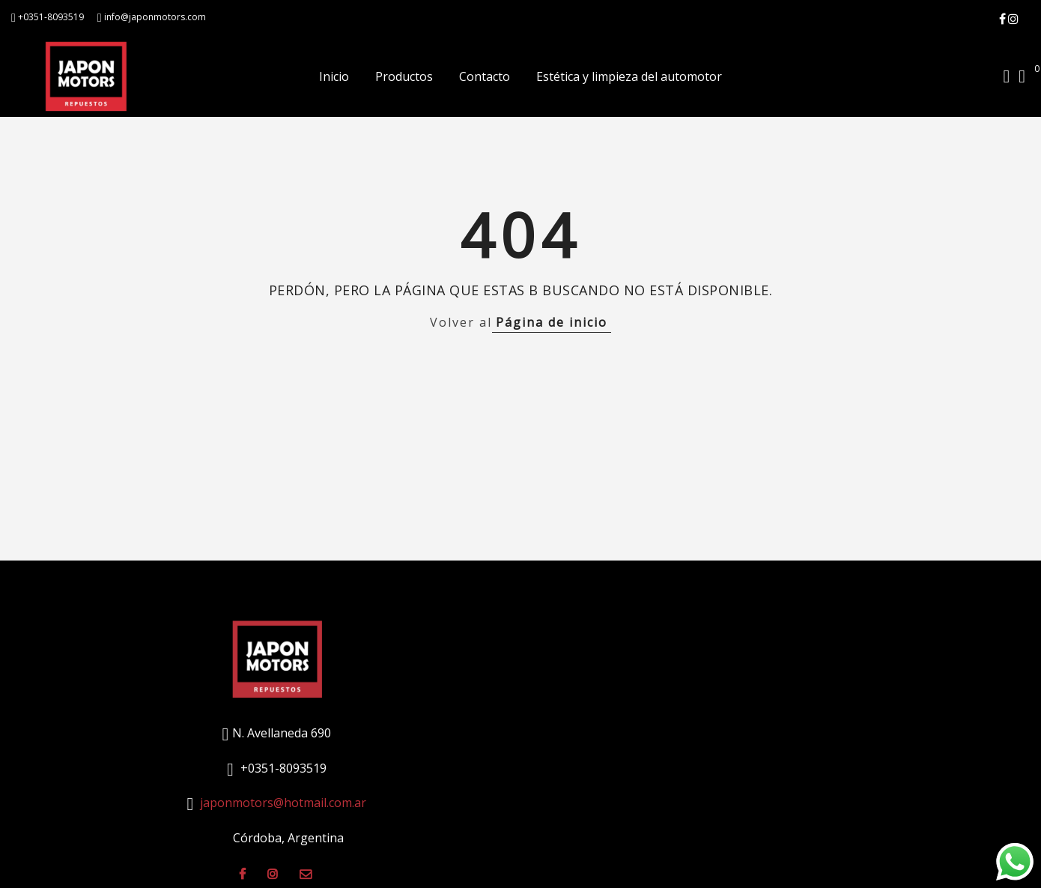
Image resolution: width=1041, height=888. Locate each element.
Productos (404, 76)
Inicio (334, 76)
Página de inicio (551, 322)
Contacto (484, 76)
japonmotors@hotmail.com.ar (283, 802)
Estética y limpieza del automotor (629, 76)
